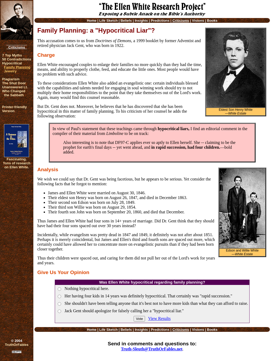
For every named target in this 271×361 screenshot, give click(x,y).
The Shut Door (14, 83)
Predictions (160, 21)
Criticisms (16, 47)
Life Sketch (108, 21)
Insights (141, 21)
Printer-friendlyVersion (14, 109)
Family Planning (17, 67)
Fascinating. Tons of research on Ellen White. (16, 163)
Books (212, 21)
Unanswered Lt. (15, 87)
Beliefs (126, 21)
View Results (159, 318)
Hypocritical (12, 63)
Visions (198, 21)
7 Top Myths (12, 55)
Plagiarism (11, 79)
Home (91, 21)
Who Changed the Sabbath (13, 93)
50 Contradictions (16, 59)
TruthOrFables (17, 345)
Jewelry (10, 71)
